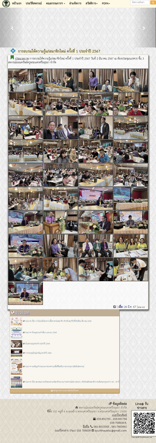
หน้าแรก (16, 3)
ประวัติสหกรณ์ (34, 3)
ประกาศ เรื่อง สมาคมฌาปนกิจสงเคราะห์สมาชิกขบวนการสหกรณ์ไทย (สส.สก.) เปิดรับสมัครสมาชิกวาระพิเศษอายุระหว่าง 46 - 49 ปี (72, 382)
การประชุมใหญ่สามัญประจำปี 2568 (38, 353)
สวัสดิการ (92, 3)
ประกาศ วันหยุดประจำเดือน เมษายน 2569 (41, 332)
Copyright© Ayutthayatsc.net (141, 437)
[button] (11, 27)
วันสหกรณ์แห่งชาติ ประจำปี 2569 (37, 343)
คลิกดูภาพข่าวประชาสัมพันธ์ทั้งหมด (64, 390)
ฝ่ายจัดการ (75, 3)
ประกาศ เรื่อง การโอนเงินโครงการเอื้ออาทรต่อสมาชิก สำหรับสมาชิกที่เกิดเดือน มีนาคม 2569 (58, 321)
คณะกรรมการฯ (55, 3)
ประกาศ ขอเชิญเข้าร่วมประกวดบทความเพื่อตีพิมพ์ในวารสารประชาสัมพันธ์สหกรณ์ (54, 366)
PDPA (106, 3)
